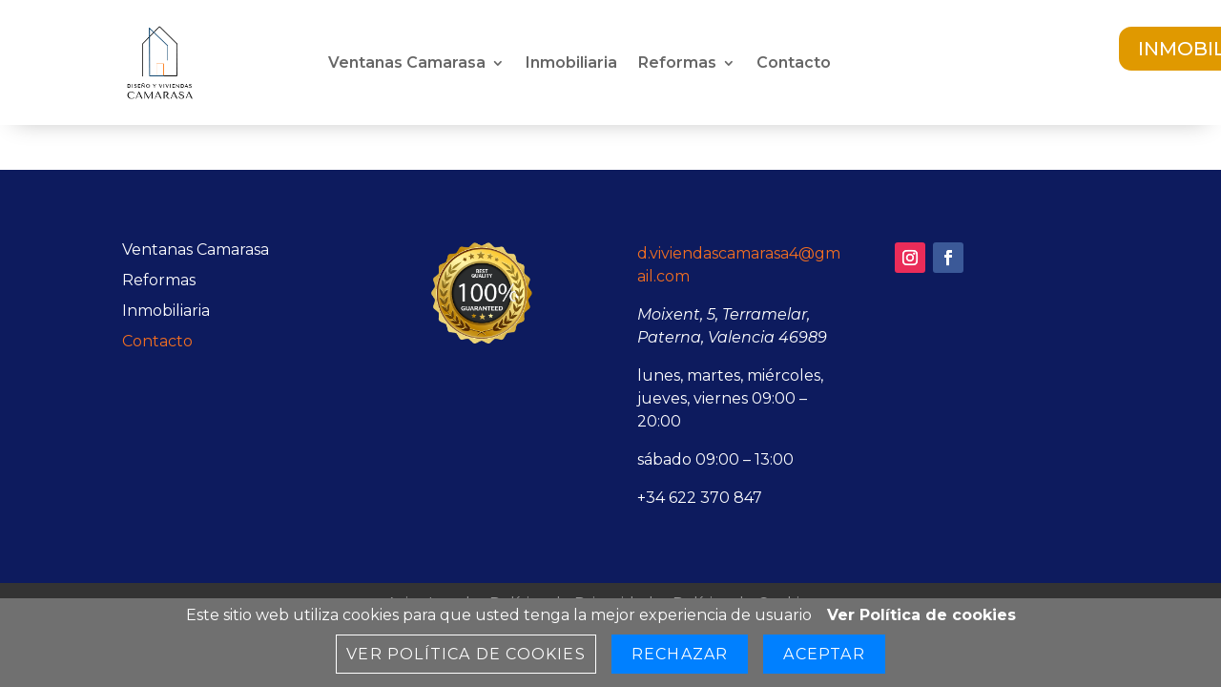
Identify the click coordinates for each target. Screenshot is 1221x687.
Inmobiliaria (571, 64)
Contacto (793, 64)
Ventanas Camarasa (407, 64)
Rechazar (680, 654)
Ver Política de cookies (921, 615)
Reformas (677, 64)
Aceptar (823, 654)
